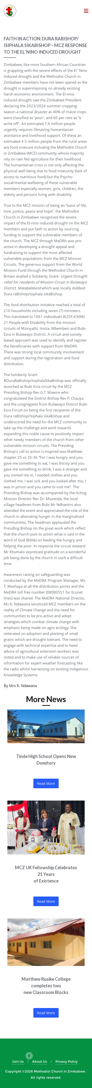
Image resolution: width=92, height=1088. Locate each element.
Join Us (18, 1061)
